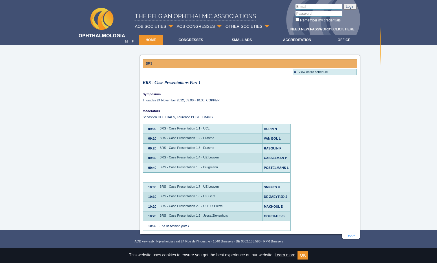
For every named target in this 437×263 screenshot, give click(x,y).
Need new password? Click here (322, 29)
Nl (126, 41)
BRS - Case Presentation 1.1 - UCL (184, 128)
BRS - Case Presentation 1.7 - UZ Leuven (189, 186)
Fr (133, 41)
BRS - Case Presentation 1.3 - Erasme (186, 147)
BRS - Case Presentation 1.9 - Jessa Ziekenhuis (193, 215)
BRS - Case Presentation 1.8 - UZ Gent (187, 196)
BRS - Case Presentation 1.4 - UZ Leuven (189, 157)
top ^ (351, 236)
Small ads (242, 40)
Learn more (285, 255)
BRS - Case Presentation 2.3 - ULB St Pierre (191, 206)
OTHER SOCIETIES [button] (243, 26)
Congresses (191, 40)
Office (344, 40)
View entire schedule (313, 72)
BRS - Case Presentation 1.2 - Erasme (186, 138)
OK (303, 255)
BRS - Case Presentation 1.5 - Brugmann (188, 167)
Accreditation (297, 40)
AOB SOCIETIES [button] (150, 26)
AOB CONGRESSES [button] (196, 26)
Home (151, 40)
